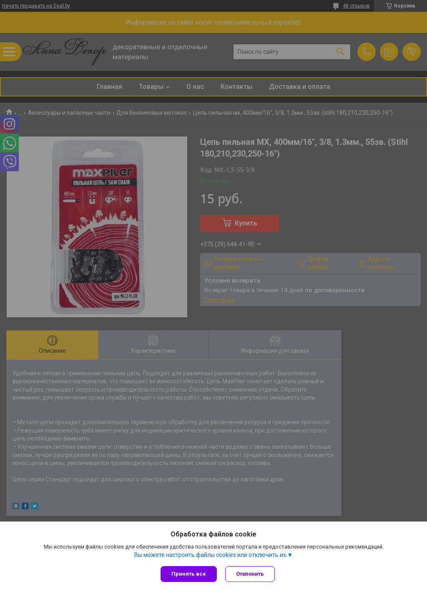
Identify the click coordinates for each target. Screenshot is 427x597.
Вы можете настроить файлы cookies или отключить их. (210, 554)
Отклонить (250, 574)
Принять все (188, 574)
